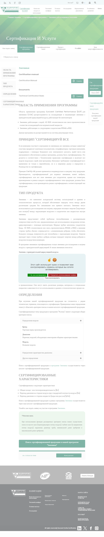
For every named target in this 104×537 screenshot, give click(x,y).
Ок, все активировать (37, 275)
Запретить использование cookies (62, 275)
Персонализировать (52, 278)
